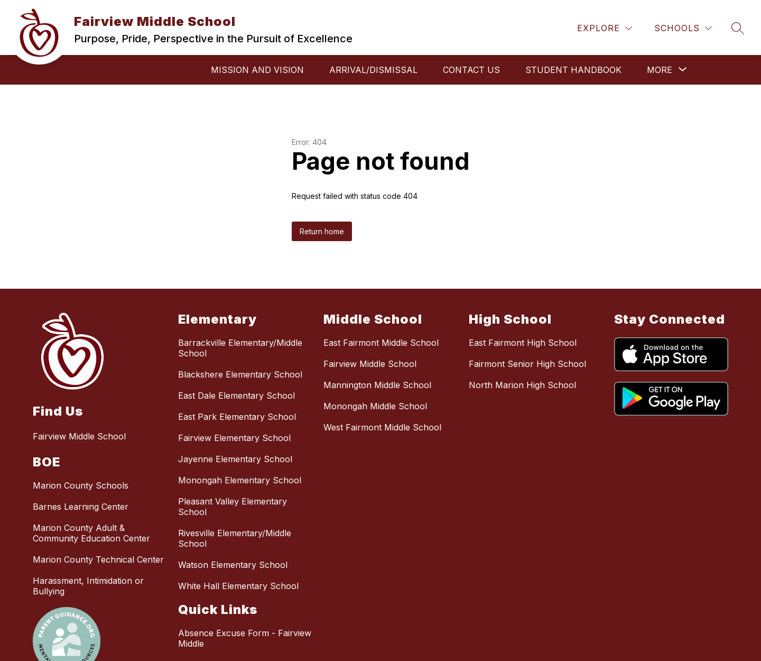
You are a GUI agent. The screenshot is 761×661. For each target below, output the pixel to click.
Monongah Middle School (375, 406)
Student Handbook (573, 70)
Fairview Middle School (369, 364)
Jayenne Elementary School (235, 459)
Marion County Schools (80, 485)
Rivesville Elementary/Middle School (234, 538)
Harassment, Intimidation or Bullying (88, 585)
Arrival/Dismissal (373, 70)
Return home (322, 231)
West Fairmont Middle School (382, 427)
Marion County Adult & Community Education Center (91, 533)
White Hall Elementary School (238, 586)
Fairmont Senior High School (527, 364)
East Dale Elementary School (236, 395)
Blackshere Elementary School (240, 374)
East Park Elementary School (237, 416)
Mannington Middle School (377, 385)
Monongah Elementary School (239, 480)
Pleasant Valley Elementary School (232, 506)
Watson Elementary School (232, 564)
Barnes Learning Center (80, 506)
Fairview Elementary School (234, 438)
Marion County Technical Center (98, 559)
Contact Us (471, 70)
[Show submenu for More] (659, 69)
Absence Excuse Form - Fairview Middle (244, 638)
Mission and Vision (257, 70)
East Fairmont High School (523, 342)
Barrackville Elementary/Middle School (240, 348)
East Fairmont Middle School (381, 342)
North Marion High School (522, 385)
